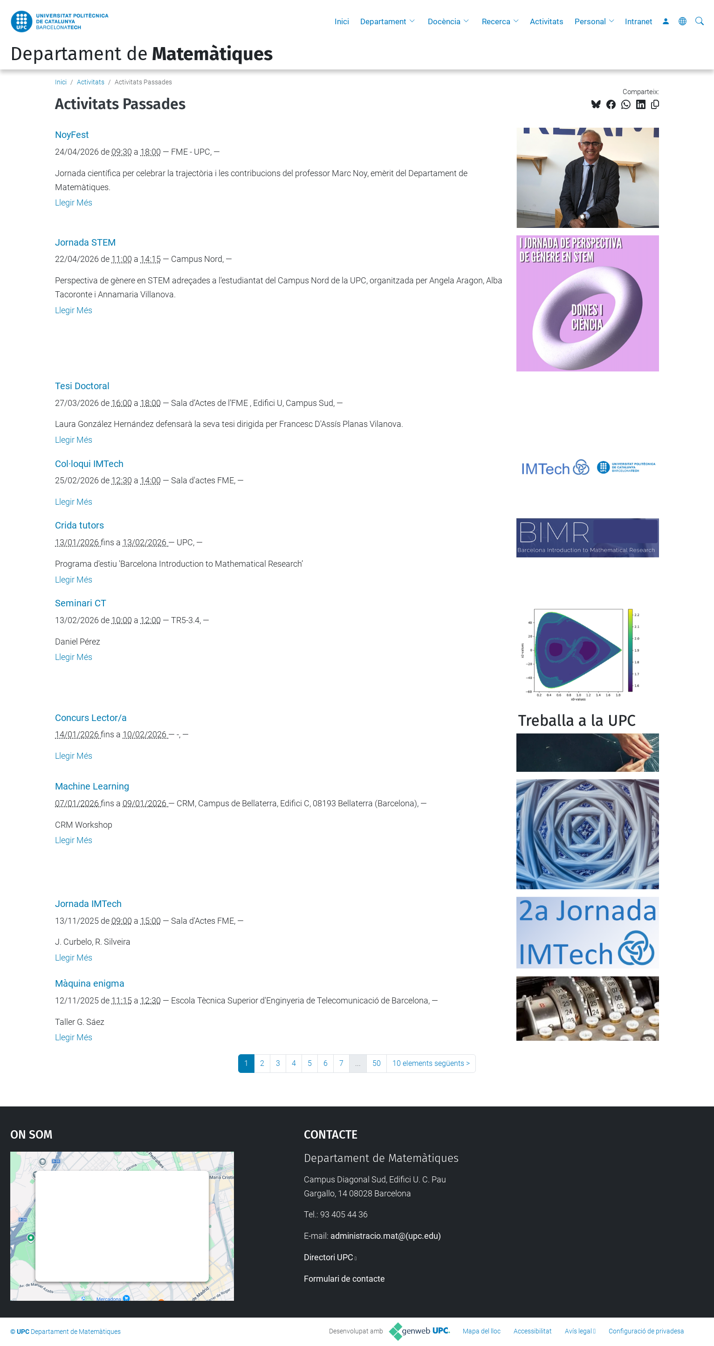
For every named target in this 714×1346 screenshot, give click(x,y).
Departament (383, 21)
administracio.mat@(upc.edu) (385, 1236)
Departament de (141, 54)
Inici (342, 21)
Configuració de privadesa (646, 1331)
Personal (590, 21)
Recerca (496, 21)
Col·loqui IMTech (89, 464)
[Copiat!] (655, 104)
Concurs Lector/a (91, 718)
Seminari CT (80, 603)
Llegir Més (73, 203)
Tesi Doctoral (82, 386)
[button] (414, 21)
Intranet (638, 21)
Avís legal (578, 1331)
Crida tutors (79, 525)
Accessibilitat (533, 1331)
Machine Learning (92, 786)
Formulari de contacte (344, 1279)
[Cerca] (699, 21)
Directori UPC (328, 1257)
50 (376, 1063)
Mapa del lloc (482, 1331)
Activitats (546, 21)
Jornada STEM (85, 242)
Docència (444, 21)
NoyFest (72, 135)
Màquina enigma (89, 983)
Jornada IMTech (88, 904)
